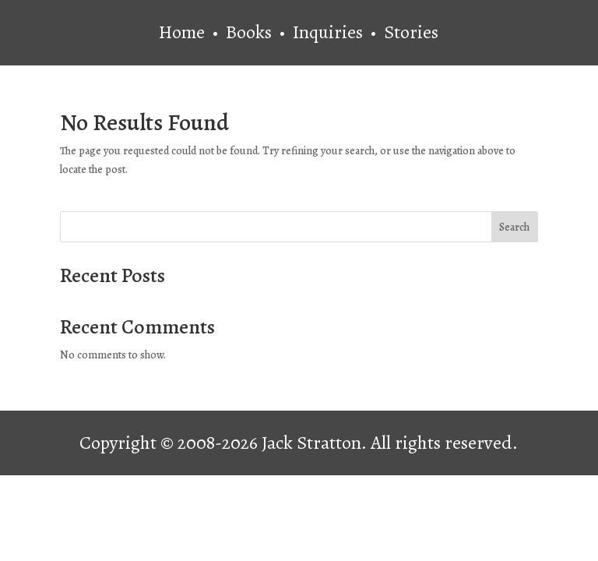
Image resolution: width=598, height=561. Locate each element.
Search (514, 227)
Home (182, 31)
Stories (411, 31)
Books (251, 31)
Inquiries (330, 31)
